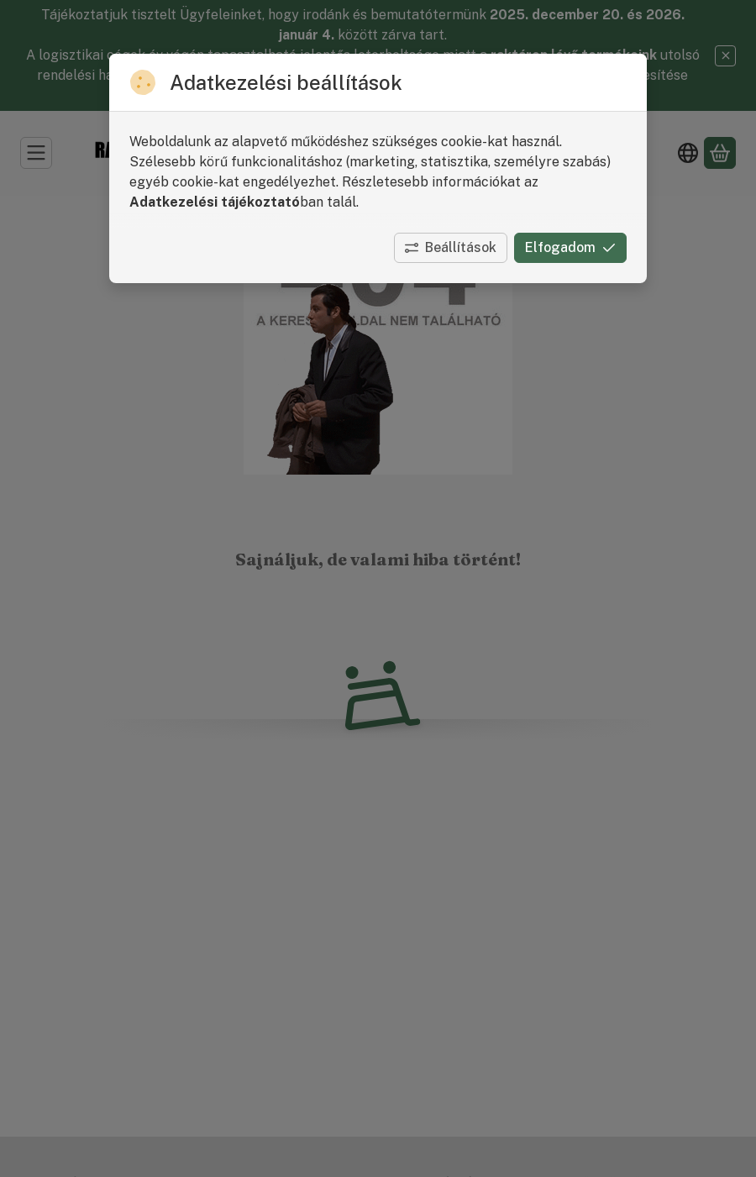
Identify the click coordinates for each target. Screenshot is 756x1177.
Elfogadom (570, 247)
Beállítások (450, 247)
